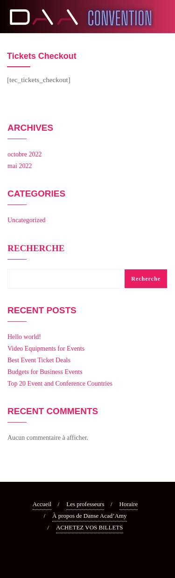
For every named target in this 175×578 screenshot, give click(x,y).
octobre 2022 (24, 154)
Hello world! (24, 336)
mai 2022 (19, 165)
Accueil (42, 504)
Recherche (35, 248)
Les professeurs (85, 504)
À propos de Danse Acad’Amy (89, 515)
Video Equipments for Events (45, 348)
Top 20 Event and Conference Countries (59, 383)
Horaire (128, 504)
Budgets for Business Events (45, 371)
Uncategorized (26, 220)
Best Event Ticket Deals (38, 360)
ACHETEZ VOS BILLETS (89, 527)
